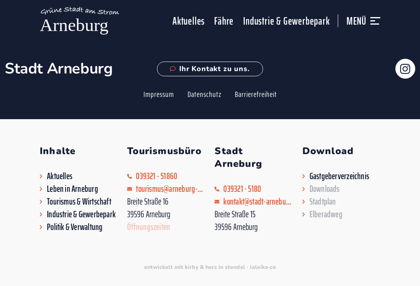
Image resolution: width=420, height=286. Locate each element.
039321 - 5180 (242, 189)
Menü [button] (356, 21)
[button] (375, 24)
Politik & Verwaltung (75, 227)
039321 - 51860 (156, 176)
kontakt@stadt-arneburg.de (257, 201)
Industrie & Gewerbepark (286, 21)
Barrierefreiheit (256, 94)
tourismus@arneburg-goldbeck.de (170, 189)
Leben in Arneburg (72, 189)
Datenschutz (204, 94)
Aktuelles (188, 21)
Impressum (158, 94)
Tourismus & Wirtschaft (79, 201)
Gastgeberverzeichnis (339, 176)
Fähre (224, 21)
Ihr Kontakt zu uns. (210, 68)
